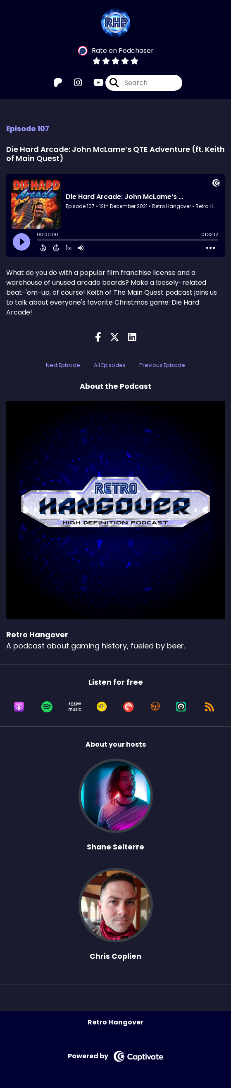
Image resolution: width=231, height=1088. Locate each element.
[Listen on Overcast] (155, 707)
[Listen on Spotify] (47, 707)
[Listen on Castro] (181, 707)
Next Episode (63, 365)
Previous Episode (162, 365)
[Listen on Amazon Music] (75, 707)
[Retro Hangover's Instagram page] (73, 82)
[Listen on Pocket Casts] (128, 707)
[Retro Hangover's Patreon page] (57, 82)
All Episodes (110, 365)
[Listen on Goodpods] (102, 707)
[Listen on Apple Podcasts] (19, 707)
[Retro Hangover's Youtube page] (93, 82)
